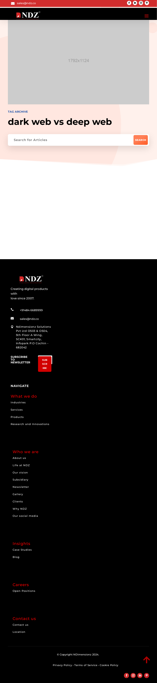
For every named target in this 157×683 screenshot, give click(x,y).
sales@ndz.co (26, 3)
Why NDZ (20, 506)
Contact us (21, 622)
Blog (16, 554)
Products (17, 414)
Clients (18, 498)
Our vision (20, 469)
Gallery (18, 491)
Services (17, 406)
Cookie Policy (109, 662)
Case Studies (22, 547)
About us (19, 455)
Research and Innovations (30, 421)
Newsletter (21, 484)
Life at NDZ (21, 462)
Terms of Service (85, 662)
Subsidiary (20, 477)
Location (19, 629)
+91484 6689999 (31, 307)
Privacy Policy (62, 662)
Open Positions (24, 588)
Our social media (25, 513)
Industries (18, 399)
